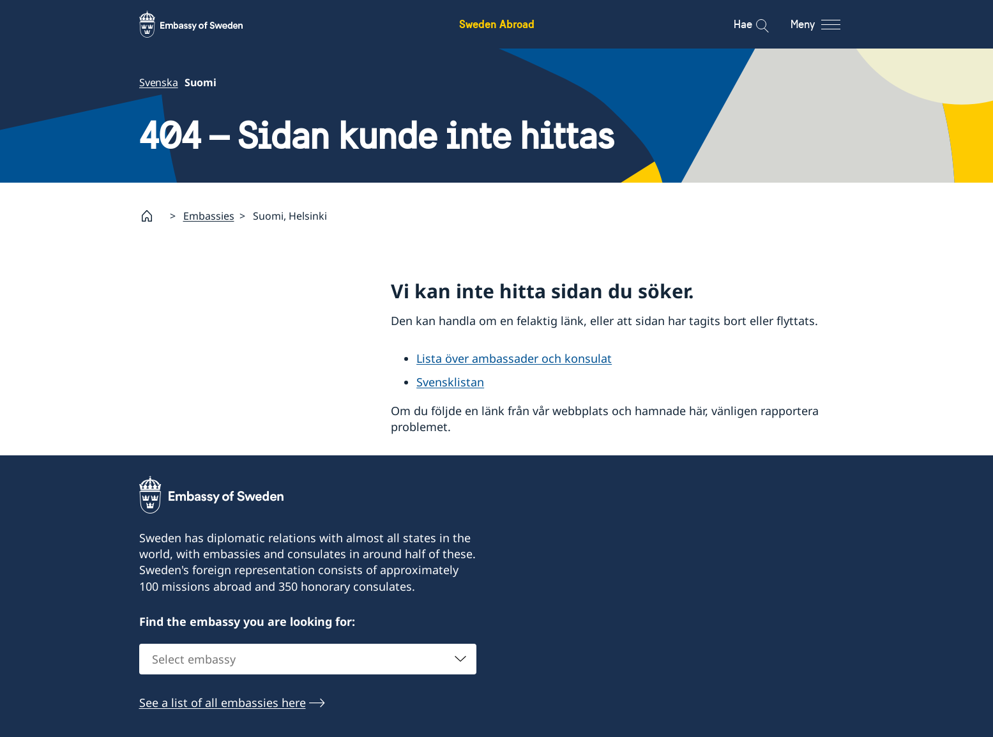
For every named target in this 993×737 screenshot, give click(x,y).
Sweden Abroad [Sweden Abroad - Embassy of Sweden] (496, 24)
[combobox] (307, 659)
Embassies (208, 216)
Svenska (158, 82)
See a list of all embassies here (222, 702)
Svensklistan (450, 382)
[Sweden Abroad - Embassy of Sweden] (203, 24)
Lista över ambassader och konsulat (514, 358)
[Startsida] (152, 216)
